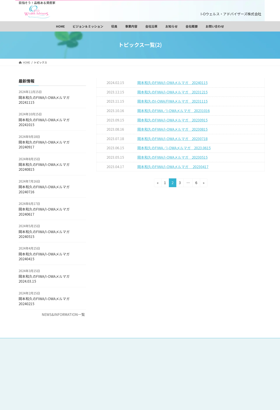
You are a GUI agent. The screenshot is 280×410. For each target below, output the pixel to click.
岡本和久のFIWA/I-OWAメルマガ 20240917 (44, 144)
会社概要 (150, 366)
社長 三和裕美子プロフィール (143, 356)
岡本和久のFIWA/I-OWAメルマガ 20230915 (172, 120)
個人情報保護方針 (204, 366)
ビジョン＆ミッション (155, 351)
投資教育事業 (195, 361)
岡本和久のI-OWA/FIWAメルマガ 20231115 (172, 101)
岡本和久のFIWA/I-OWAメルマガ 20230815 (172, 129)
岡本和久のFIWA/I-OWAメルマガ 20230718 (172, 138)
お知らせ (129, 366)
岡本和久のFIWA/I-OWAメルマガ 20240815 (44, 167)
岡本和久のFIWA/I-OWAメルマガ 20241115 (44, 100)
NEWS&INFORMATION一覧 (63, 314)
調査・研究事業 (133, 361)
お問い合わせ (174, 366)
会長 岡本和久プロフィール (198, 351)
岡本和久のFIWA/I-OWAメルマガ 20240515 (44, 234)
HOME (127, 351)
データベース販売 (165, 361)
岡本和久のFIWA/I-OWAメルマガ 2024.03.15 (46, 279)
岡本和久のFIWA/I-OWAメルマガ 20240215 (46, 301)
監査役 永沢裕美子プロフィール (193, 356)
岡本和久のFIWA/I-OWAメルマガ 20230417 (172, 166)
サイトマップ (132, 370)
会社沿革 (219, 361)
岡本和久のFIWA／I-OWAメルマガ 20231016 (173, 110)
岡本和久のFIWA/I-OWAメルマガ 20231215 (172, 92)
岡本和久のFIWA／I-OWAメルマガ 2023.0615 (174, 147)
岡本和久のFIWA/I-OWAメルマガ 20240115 (172, 82)
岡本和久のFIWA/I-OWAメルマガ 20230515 (172, 157)
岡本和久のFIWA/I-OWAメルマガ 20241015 (44, 122)
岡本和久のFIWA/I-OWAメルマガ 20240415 (44, 256)
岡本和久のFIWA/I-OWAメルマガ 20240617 (44, 212)
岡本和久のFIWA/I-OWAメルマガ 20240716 (44, 189)
